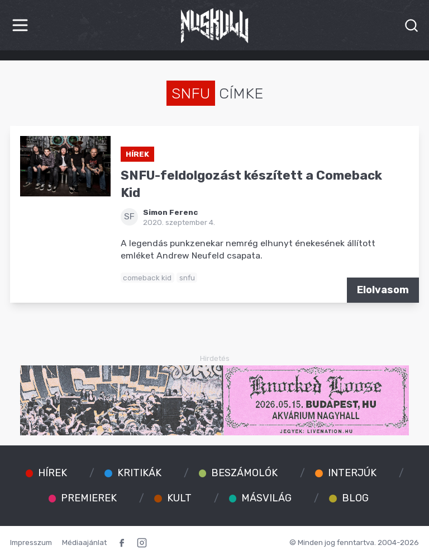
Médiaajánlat (84, 542)
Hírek (137, 153)
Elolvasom (383, 290)
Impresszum (31, 542)
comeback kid (147, 277)
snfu (187, 277)
